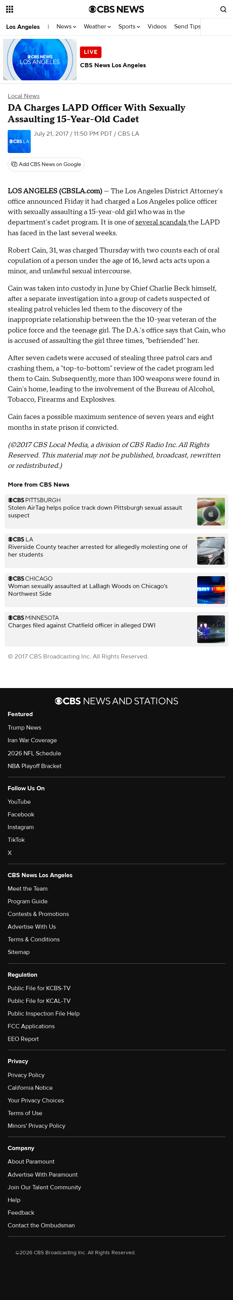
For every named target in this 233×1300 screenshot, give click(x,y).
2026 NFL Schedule (34, 753)
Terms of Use (25, 1113)
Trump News (24, 728)
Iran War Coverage (32, 740)
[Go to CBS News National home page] (116, 9)
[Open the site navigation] (43, 9)
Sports (129, 26)
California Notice (30, 1088)
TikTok (16, 840)
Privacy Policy (26, 1075)
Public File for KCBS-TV (39, 988)
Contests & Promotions (38, 914)
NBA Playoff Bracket (35, 766)
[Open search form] (223, 9)
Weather (97, 26)
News (66, 26)
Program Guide (28, 901)
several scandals (161, 222)
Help (14, 1200)
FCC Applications (31, 1026)
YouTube (19, 802)
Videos (157, 26)
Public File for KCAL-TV (39, 1001)
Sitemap (19, 952)
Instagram (21, 827)
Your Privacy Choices (36, 1100)
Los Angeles (23, 27)
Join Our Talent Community (44, 1187)
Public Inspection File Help (44, 1014)
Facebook (21, 814)
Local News (24, 96)
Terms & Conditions (34, 939)
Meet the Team (28, 889)
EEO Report (23, 1039)
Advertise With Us (32, 927)
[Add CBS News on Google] (46, 164)
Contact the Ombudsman (41, 1225)
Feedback (21, 1213)
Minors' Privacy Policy (36, 1126)
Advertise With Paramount (43, 1175)
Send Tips (187, 26)
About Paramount (31, 1162)
